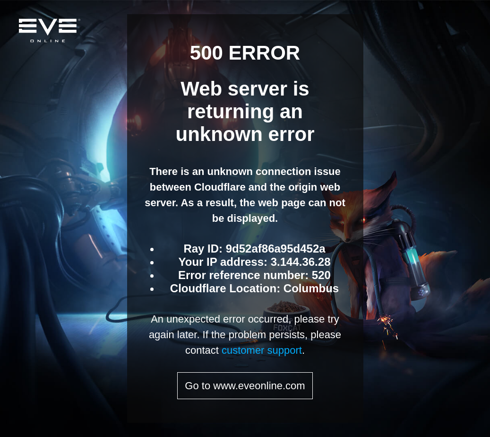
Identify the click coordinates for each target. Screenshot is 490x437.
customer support (262, 350)
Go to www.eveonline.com (245, 386)
